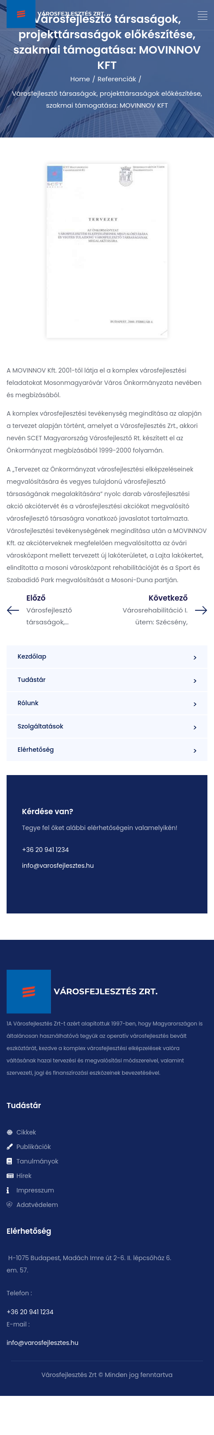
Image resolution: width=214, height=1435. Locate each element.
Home (80, 78)
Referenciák (117, 78)
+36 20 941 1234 (45, 849)
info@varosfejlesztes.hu (58, 865)
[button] (203, 16)
